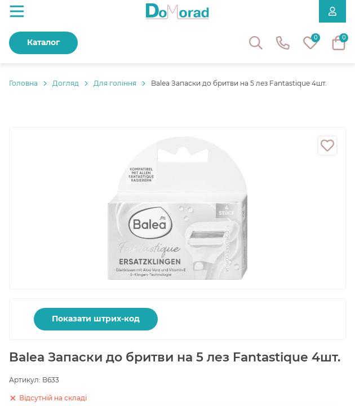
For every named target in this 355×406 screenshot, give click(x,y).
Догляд (65, 83)
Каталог (43, 42)
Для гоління (115, 83)
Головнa (23, 83)
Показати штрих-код (96, 319)
